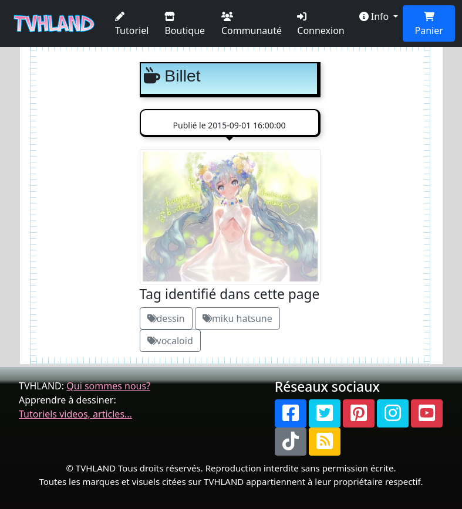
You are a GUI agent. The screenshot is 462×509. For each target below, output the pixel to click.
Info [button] (375, 16)
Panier (429, 24)
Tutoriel (132, 24)
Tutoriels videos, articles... (75, 414)
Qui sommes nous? (108, 385)
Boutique (184, 24)
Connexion (320, 24)
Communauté (251, 24)
